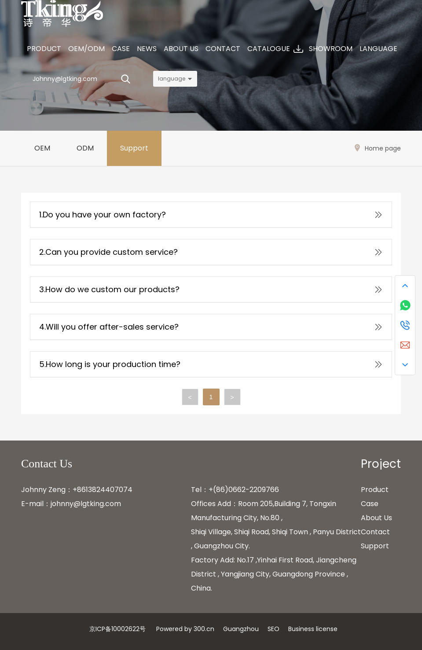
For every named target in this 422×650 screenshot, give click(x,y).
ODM (85, 148)
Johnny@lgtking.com (65, 78)
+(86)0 (221, 490)
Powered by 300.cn (185, 628)
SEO (273, 628)
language (171, 78)
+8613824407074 (102, 490)
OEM (42, 148)
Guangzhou (241, 628)
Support (134, 148)
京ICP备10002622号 (117, 628)
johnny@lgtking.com (86, 504)
